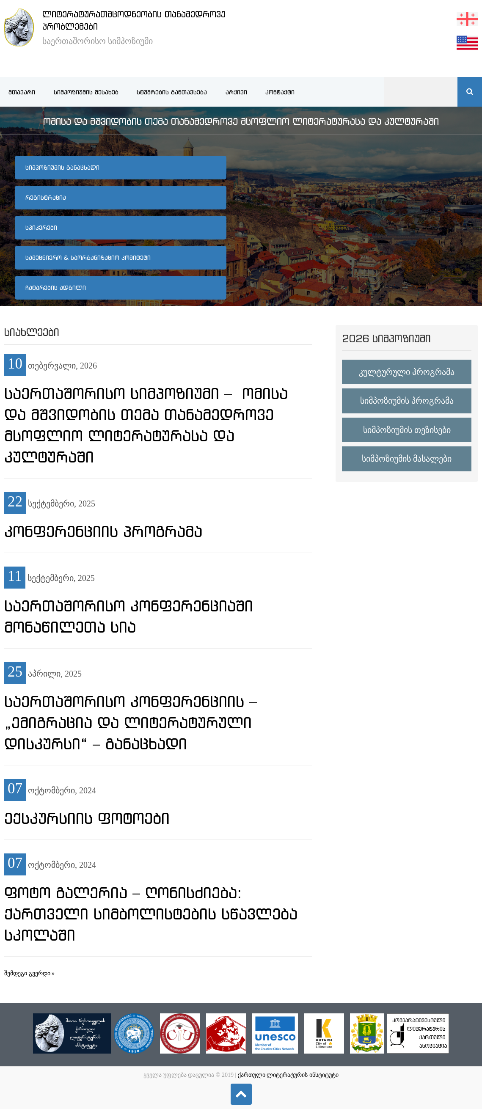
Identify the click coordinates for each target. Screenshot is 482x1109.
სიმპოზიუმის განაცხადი (62, 167)
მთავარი (21, 92)
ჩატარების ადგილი (55, 288)
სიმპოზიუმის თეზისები (407, 430)
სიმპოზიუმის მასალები (407, 458)
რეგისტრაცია (45, 197)
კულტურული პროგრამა (406, 372)
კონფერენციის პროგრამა (103, 531)
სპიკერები (41, 227)
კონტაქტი (280, 92)
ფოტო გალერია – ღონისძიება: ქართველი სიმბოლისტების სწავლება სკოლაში (150, 913)
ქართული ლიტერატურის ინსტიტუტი (288, 1075)
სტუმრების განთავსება (172, 92)
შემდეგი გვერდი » (29, 973)
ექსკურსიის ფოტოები (87, 818)
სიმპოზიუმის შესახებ (86, 92)
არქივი (236, 92)
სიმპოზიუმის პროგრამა (407, 400)
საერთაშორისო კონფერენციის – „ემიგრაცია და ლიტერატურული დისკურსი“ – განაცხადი (130, 722)
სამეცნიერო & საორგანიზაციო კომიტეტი (88, 257)
